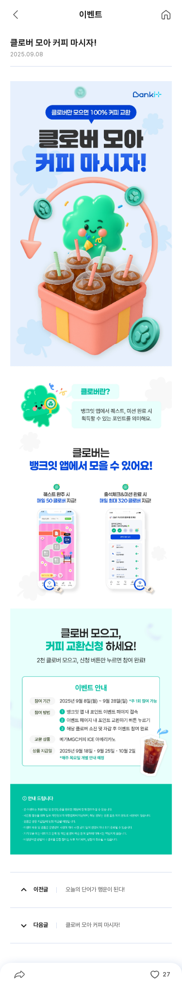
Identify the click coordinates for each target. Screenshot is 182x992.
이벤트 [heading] (90, 14)
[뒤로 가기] (16, 14)
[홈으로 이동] (166, 14)
